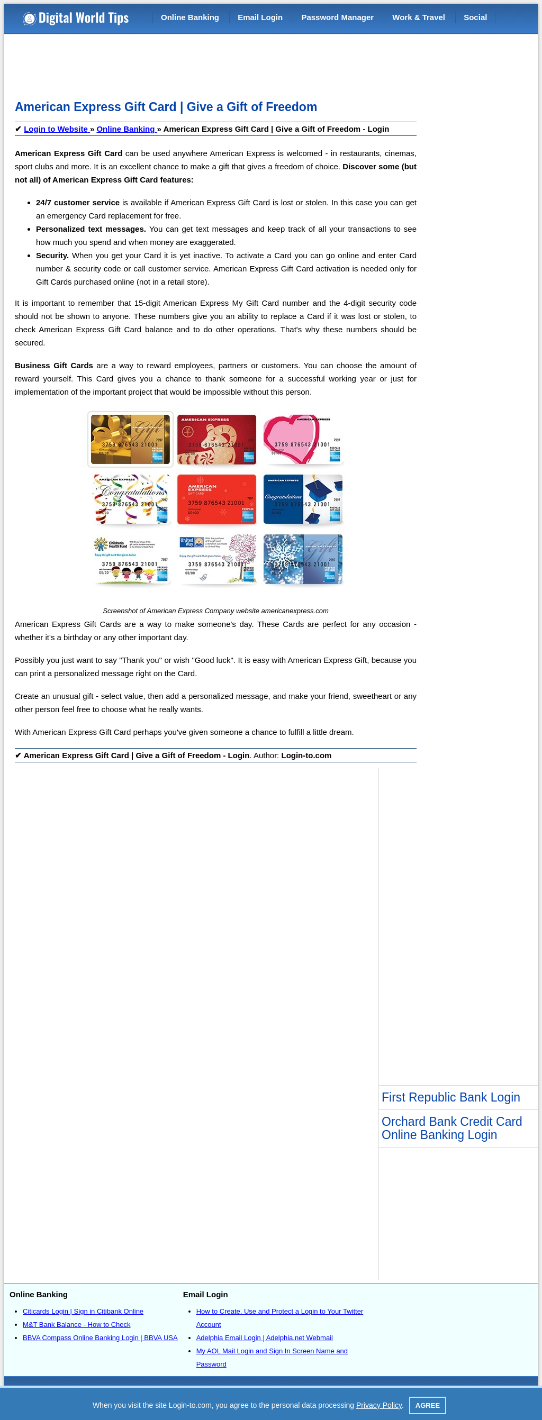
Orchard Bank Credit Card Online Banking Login (452, 1128)
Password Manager (337, 17)
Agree (427, 1405)
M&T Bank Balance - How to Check (77, 1324)
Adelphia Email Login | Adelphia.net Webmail (264, 1338)
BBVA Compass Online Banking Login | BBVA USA (100, 1338)
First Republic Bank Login (451, 1097)
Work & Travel (418, 17)
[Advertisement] (207, 63)
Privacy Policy (379, 1405)
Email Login (260, 17)
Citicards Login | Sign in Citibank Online (83, 1311)
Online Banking (190, 17)
